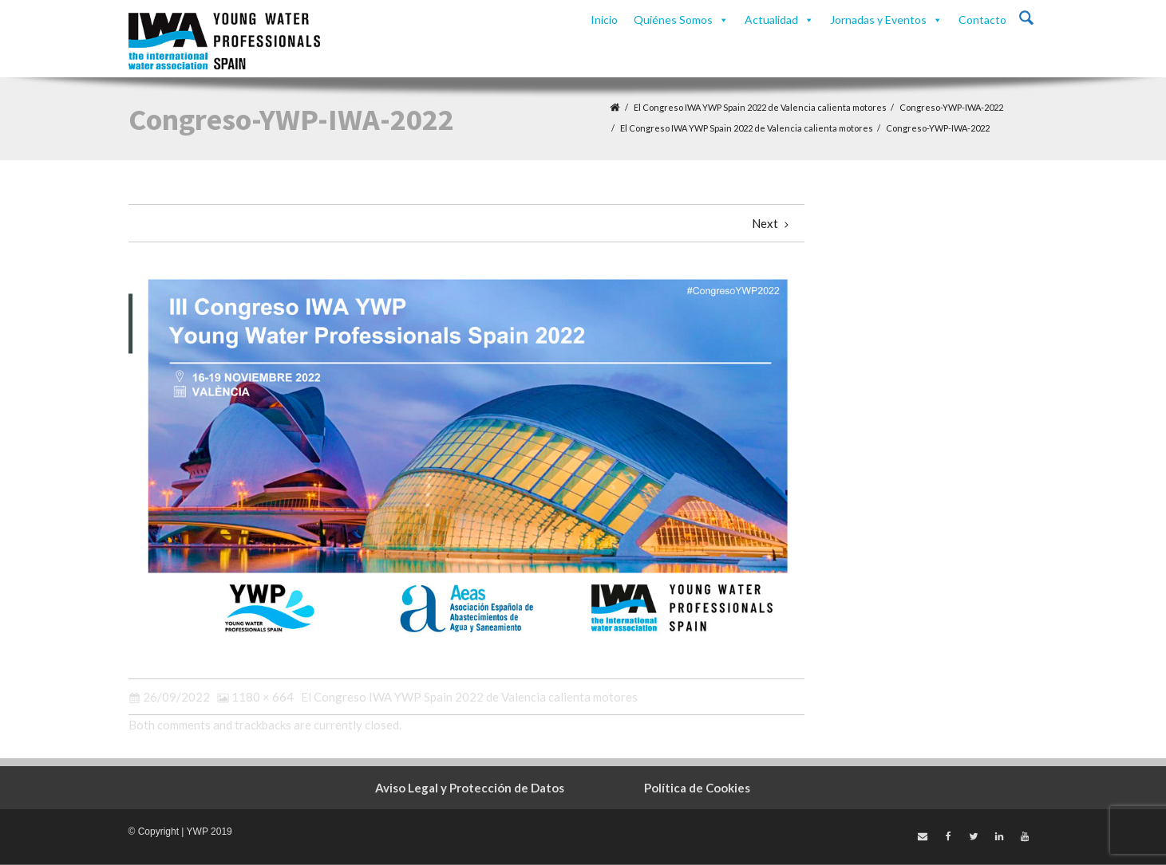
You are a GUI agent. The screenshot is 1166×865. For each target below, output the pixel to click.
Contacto (982, 19)
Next (772, 223)
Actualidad (779, 19)
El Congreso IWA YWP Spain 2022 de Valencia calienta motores (760, 107)
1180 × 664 (262, 697)
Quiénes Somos (681, 19)
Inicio (604, 19)
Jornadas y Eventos (886, 19)
